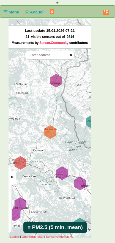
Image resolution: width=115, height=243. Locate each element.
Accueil (34, 12)
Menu (13, 12)
